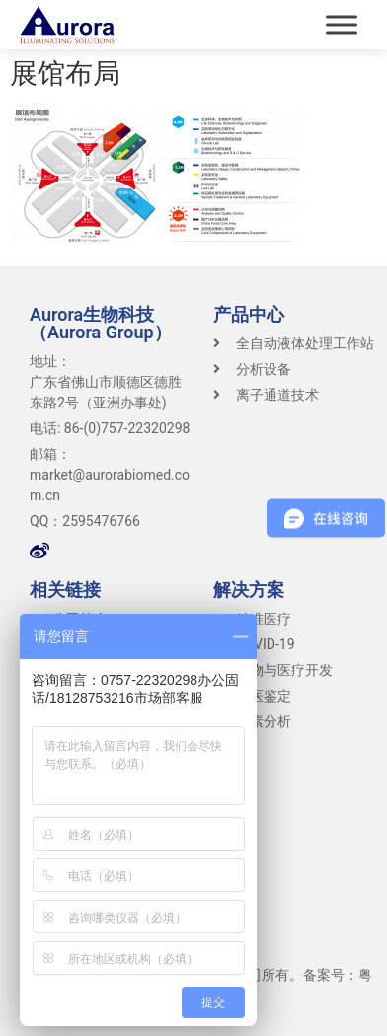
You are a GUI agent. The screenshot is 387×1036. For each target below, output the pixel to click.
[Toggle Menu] (341, 24)
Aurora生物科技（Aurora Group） (101, 323)
